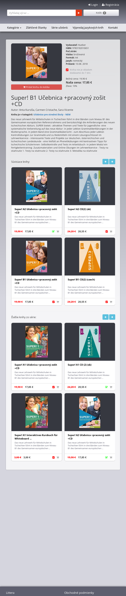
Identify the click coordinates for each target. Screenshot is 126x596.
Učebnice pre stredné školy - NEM (51, 114)
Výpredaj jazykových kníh (88, 27)
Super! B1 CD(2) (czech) (81, 279)
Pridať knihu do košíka (36, 87)
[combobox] (44, 12)
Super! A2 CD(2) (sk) (79, 209)
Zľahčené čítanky (36, 27)
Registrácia (110, 4)
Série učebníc (59, 27)
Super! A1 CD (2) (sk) (79, 364)
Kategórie (14, 27)
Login (93, 4)
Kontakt (113, 27)
